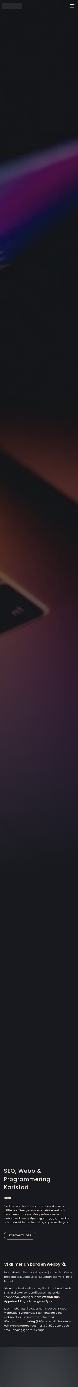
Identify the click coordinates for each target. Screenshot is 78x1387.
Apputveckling (14, 1301)
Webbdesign (51, 1296)
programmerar (20, 1325)
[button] (72, 6)
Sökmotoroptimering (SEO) (24, 1321)
